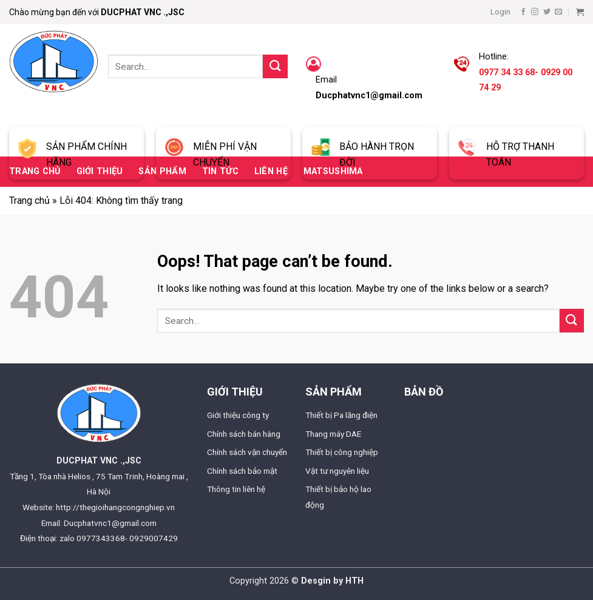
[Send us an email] (558, 12)
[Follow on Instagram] (534, 12)
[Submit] (275, 66)
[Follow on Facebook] (523, 12)
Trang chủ (29, 200)
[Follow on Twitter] (547, 12)
